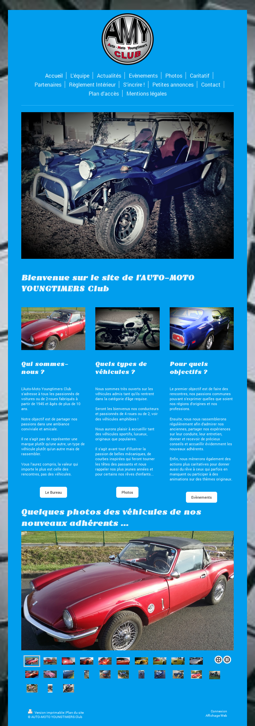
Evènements (201, 497)
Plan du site (75, 712)
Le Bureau (53, 492)
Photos (127, 492)
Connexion (219, 711)
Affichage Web (216, 715)
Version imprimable (46, 712)
